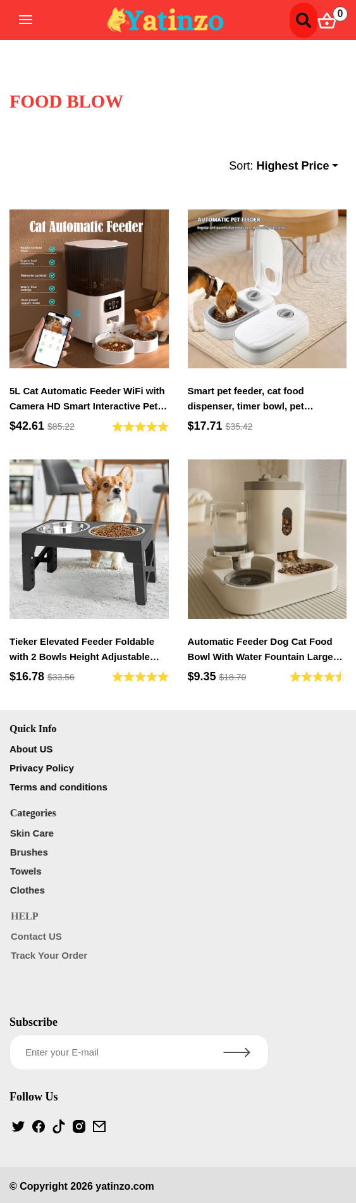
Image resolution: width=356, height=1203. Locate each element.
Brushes (31, 852)
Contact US (38, 936)
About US (32, 749)
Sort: (279, 166)
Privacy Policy (43, 768)
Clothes (29, 890)
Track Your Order (51, 955)
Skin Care (34, 833)
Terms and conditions (60, 787)
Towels (28, 871)
